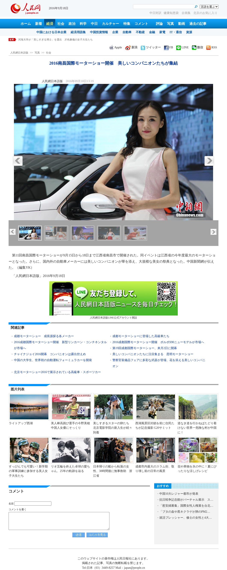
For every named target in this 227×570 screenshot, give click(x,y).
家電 (162, 32)
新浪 (131, 47)
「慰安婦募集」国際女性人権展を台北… (186, 505)
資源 (189, 32)
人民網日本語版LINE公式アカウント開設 (113, 300)
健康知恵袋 (171, 13)
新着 (38, 23)
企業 (115, 32)
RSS (211, 47)
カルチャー (110, 23)
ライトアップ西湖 (21, 423)
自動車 (126, 32)
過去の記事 (197, 23)
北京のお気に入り (205, 13)
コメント (141, 23)
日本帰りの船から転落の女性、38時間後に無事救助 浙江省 (112, 471)
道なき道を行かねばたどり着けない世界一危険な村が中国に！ (197, 428)
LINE (182, 47)
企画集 (186, 13)
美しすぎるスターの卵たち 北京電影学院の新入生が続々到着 (112, 428)
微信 (197, 47)
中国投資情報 (99, 32)
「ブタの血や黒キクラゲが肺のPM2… (184, 511)
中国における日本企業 (51, 32)
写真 (170, 23)
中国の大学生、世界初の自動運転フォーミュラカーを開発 (53, 360)
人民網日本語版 (19, 52)
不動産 (140, 32)
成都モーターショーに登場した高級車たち (140, 336)
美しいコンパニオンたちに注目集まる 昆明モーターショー (152, 354)
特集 (126, 23)
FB (168, 47)
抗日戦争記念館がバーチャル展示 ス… (186, 499)
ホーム (26, 23)
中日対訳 (155, 13)
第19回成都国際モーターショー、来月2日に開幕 (144, 348)
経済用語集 (78, 32)
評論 (159, 23)
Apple (115, 47)
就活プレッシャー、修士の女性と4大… (185, 517)
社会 (60, 23)
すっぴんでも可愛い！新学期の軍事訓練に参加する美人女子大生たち (28, 471)
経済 (49, 23)
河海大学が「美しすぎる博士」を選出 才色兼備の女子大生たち (55, 39)
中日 (94, 23)
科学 (83, 23)
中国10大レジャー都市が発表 (178, 493)
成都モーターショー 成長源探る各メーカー (44, 336)
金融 (152, 32)
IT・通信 (176, 32)
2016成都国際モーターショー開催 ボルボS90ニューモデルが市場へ (158, 342)
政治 (72, 23)
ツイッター (151, 47)
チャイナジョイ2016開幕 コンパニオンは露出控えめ (50, 354)
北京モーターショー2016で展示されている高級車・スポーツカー (57, 372)
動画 (181, 23)
